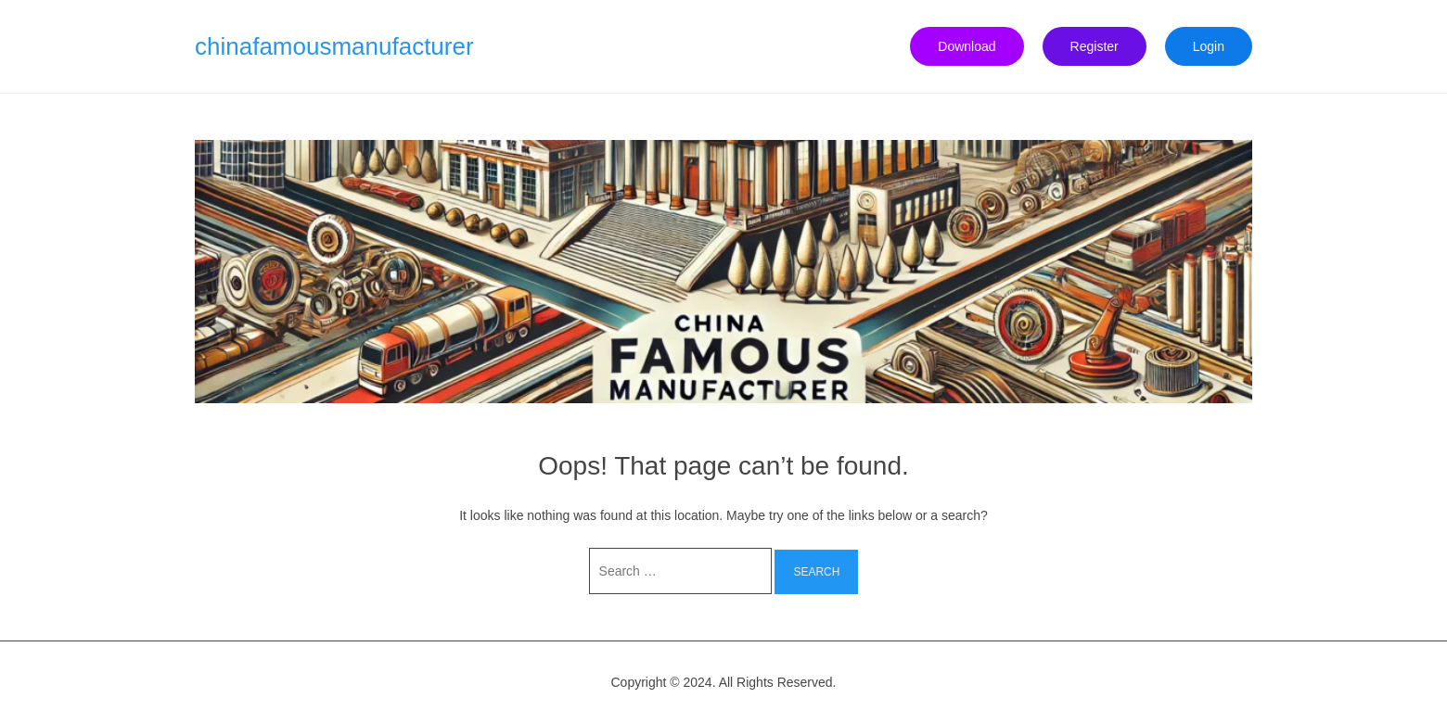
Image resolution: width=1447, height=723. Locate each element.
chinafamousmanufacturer (334, 46)
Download (966, 46)
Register (1094, 46)
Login (1208, 46)
